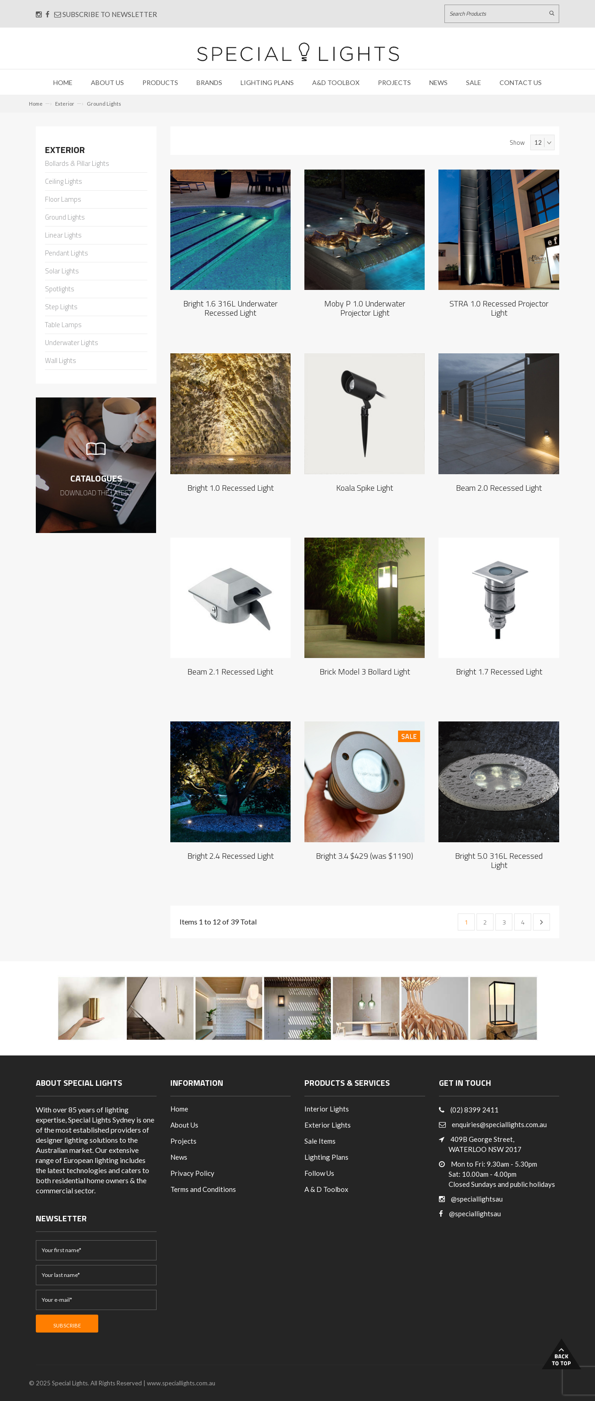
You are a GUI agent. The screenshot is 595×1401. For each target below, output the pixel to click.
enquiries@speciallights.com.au (499, 1124)
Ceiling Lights (63, 182)
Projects (394, 82)
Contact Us (521, 82)
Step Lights (61, 307)
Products (160, 82)
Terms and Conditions (203, 1189)
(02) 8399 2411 (474, 1110)
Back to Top (561, 1354)
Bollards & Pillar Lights (77, 164)
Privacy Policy (192, 1173)
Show (517, 142)
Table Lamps (63, 325)
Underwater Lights (71, 343)
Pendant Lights (66, 253)
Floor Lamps (63, 199)
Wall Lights (60, 361)
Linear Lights (63, 235)
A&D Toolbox (335, 82)
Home (63, 82)
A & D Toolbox (326, 1189)
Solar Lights (62, 271)
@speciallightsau (477, 1199)
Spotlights (59, 289)
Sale (473, 82)
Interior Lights (326, 1109)
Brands (209, 82)
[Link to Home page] (297, 51)
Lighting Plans (267, 82)
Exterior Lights (327, 1125)
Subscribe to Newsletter (105, 14)
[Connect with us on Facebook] (47, 14)
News (438, 82)
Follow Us (319, 1173)
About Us (107, 82)
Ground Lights (104, 104)
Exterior (64, 104)
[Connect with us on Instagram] (39, 14)
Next (541, 922)
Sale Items (320, 1141)
